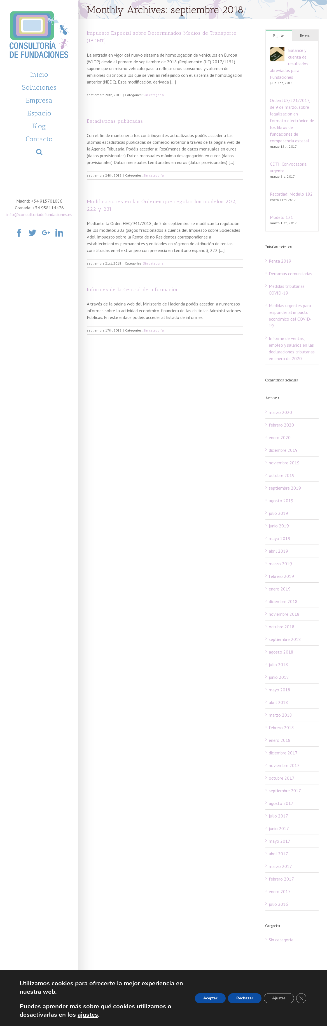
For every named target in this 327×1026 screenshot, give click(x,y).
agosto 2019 (281, 500)
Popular (278, 36)
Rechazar (244, 998)
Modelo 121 (281, 217)
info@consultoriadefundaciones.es (39, 214)
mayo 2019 (279, 538)
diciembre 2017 (283, 753)
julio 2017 (278, 816)
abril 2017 (278, 853)
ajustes (88, 1015)
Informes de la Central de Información (133, 289)
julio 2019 (278, 513)
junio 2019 (279, 526)
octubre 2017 (282, 778)
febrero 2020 (281, 425)
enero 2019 (280, 589)
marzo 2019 (280, 563)
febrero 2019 (281, 576)
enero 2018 (280, 740)
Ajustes (279, 998)
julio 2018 (278, 664)
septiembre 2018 (285, 639)
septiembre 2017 (285, 790)
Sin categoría (153, 95)
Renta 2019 (280, 261)
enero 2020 (280, 437)
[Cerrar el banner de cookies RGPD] (301, 998)
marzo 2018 (280, 715)
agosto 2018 (281, 652)
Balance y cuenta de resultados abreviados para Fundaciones (289, 63)
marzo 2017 (280, 866)
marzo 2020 (280, 412)
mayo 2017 (279, 841)
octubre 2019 (282, 475)
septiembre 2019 (285, 488)
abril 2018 (278, 702)
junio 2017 (279, 828)
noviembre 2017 (284, 765)
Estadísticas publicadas (115, 121)
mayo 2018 (279, 690)
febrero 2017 (281, 879)
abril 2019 (278, 551)
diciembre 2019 (283, 450)
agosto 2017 (281, 803)
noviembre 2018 (284, 614)
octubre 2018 (282, 626)
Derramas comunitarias (290, 273)
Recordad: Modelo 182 (291, 194)
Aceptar (210, 998)
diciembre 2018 (283, 601)
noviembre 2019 (284, 462)
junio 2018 (279, 677)
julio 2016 (278, 904)
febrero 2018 (281, 727)
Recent (305, 36)
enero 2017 (280, 891)
